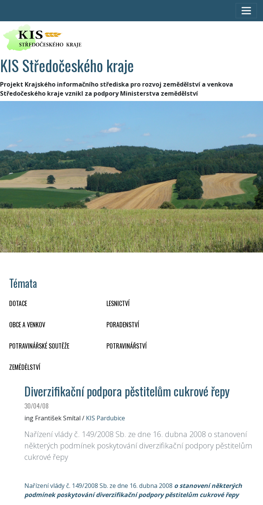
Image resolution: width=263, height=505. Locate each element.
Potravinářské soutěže (39, 345)
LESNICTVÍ (118, 303)
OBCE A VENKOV (27, 324)
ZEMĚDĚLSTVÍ (24, 367)
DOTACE (18, 303)
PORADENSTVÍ (122, 324)
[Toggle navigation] (246, 10)
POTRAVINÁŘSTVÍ (126, 345)
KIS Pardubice (105, 418)
